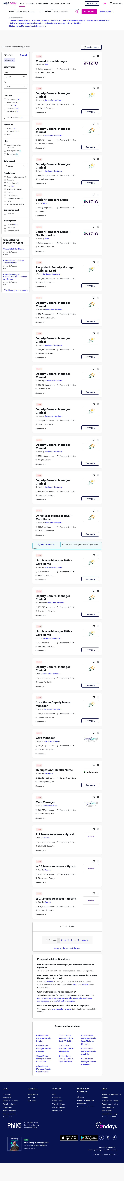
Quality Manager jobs (20, 20)
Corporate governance (86, 1107)
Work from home (9, 1104)
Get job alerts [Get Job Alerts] (91, 47)
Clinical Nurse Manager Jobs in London (26, 23)
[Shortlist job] (93, 56)
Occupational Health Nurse (54, 770)
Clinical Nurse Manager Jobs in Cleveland (88, 1062)
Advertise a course (59, 1124)
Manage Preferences (107, 1165)
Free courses (57, 1110)
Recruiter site (33, 1094)
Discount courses (58, 1107)
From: (6, 73)
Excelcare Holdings (52, 741)
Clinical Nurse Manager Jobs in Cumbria (88, 1051)
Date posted (9, 161)
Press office (82, 1103)
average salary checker (62, 1009)
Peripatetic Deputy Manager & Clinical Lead (55, 269)
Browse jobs (107, 11)
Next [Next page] (85, 940)
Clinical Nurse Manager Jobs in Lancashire (27, 26)
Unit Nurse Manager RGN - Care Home (54, 517)
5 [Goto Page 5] (71, 940)
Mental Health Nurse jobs (98, 20)
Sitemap (6, 1133)
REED (104, 1089)
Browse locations (9, 1110)
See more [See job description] (40, 77)
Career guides (57, 1120)
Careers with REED (109, 1117)
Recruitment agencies (36, 1104)
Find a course (57, 1101)
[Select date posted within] (15, 166)
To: (5, 82)
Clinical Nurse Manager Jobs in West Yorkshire (43, 1069)
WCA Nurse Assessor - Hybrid (56, 866)
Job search (7, 1097)
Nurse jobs (56, 20)
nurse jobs (77, 998)
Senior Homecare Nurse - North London (53, 233)
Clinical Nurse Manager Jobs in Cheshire (62, 23)
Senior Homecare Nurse (52, 200)
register (85, 984)
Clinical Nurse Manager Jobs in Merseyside (66, 1048)
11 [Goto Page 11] (78, 940)
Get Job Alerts (46, 544)
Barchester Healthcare (53, 100)
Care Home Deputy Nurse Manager (53, 704)
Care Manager (45, 738)
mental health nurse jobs (64, 1001)
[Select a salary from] (15, 76)
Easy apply (90, 111)
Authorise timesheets (110, 1101)
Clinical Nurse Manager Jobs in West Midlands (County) (88, 1039)
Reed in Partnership (109, 1114)
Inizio (46, 64)
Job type (8, 95)
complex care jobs (64, 998)
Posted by (8, 124)
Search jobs (89, 11)
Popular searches (9, 1114)
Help (4, 1127)
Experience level (11, 210)
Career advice (8, 1117)
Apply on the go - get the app (67, 948)
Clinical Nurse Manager (15, 47)
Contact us (7, 1094)
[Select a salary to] (15, 86)
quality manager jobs (46, 998)
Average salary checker (12, 1124)
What (11, 11)
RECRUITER (33, 1089)
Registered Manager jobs (74, 20)
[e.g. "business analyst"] (28, 11)
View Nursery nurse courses (16, 290)
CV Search (32, 1101)
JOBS (5, 1089)
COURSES (56, 1089)
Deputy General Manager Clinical (53, 94)
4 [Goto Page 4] (68, 940)
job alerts (49, 981)
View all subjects (58, 1104)
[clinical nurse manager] (9, 60)
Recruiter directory (10, 1101)
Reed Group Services (110, 1104)
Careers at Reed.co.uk (85, 1100)
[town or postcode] (65, 11)
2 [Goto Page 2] (61, 940)
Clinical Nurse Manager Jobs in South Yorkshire (66, 1038)
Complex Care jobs (40, 20)
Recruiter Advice (34, 1107)
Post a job (31, 1097)
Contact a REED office (11, 1130)
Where (48, 11)
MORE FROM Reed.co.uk (83, 1090)
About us (80, 1097)
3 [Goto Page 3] (65, 940)
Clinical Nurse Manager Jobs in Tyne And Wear (66, 1059)
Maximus (46, 838)
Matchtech (48, 773)
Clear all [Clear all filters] (23, 55)
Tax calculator (8, 1120)
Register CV (92, 3)
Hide (6, 141)
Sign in (76, 984)
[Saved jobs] (116, 3)
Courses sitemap (58, 1127)
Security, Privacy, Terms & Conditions (102, 1168)
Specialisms (9, 173)
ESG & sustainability (110, 1133)
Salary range (9, 67)
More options (10, 221)
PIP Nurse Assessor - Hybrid (55, 834)
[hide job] (98, 56)
